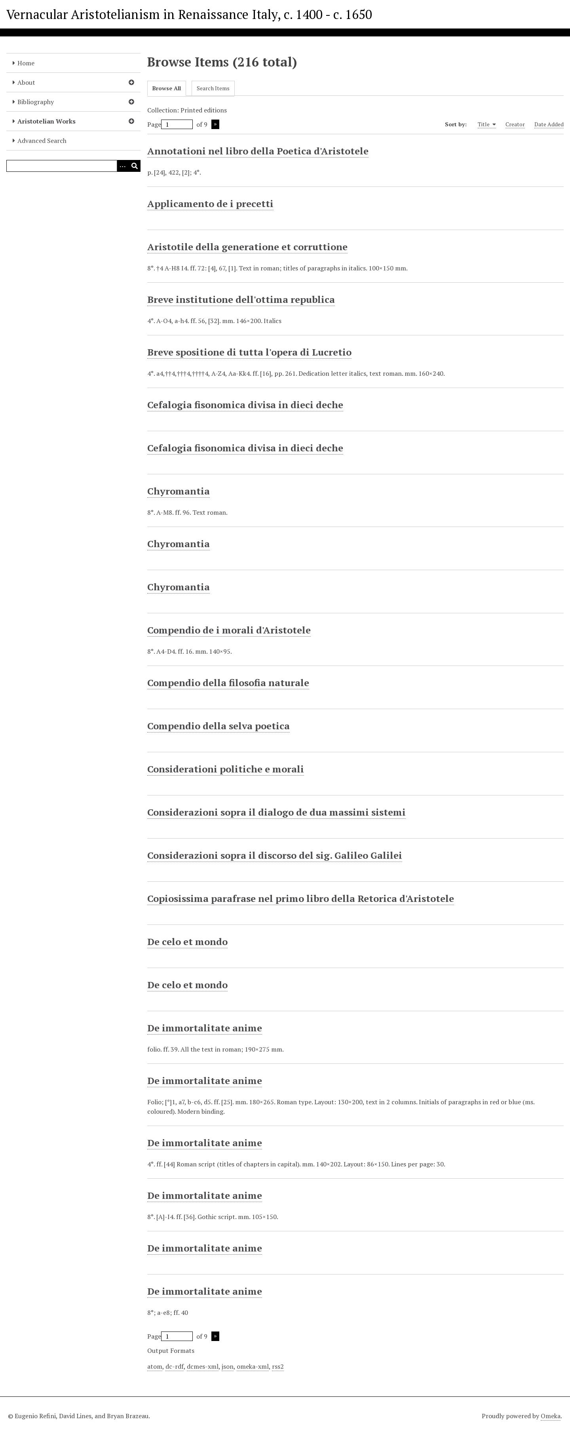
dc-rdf (174, 1366)
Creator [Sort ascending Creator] (515, 124)
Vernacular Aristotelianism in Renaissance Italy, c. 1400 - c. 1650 (189, 14)
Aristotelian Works (46, 121)
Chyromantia (178, 491)
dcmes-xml (202, 1366)
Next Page (215, 124)
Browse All (166, 88)
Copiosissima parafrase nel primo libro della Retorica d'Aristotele (300, 898)
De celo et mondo (187, 941)
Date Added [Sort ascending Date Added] (549, 124)
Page (170, 124)
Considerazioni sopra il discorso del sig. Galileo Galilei (274, 855)
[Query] (73, 166)
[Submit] (135, 166)
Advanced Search (41, 140)
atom (154, 1366)
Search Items (213, 88)
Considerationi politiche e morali (225, 769)
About (26, 82)
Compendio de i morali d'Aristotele (229, 630)
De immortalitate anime (204, 1027)
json (228, 1366)
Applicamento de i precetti (210, 203)
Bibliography (35, 101)
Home (25, 63)
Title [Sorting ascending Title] (487, 124)
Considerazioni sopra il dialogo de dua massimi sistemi (276, 812)
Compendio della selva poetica (218, 725)
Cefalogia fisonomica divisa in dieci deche (245, 404)
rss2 (278, 1366)
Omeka (550, 1415)
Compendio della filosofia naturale (228, 682)
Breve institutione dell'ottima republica (241, 299)
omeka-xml (253, 1366)
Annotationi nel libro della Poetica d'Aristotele (258, 151)
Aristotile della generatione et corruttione (247, 246)
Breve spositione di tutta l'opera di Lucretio (249, 352)
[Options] (123, 166)
